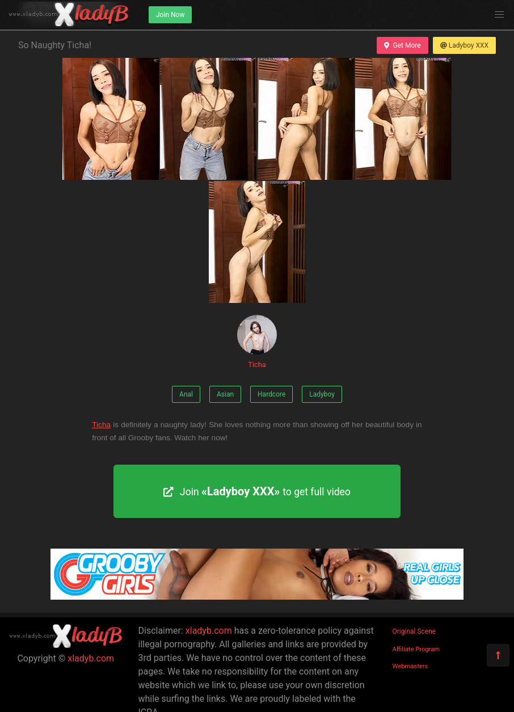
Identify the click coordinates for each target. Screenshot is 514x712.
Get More (402, 45)
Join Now (170, 15)
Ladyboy (322, 394)
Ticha (257, 342)
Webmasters (410, 666)
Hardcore (271, 394)
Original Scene (414, 631)
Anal (186, 394)
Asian (225, 394)
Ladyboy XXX (464, 45)
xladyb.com (91, 658)
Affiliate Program (416, 649)
